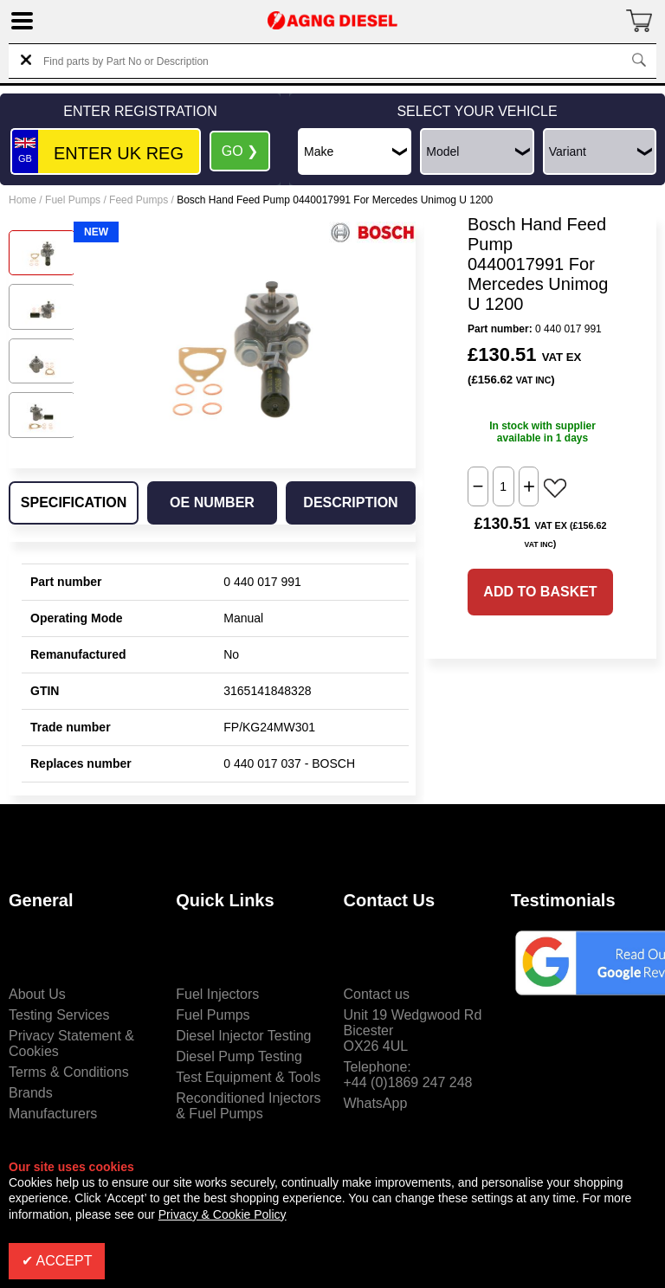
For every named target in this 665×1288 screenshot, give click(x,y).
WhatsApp (376, 1103)
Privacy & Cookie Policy (222, 1214)
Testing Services (59, 1015)
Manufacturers (53, 1113)
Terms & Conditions (69, 1072)
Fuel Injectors (217, 994)
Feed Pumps (138, 200)
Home (22, 200)
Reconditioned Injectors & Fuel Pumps (248, 1106)
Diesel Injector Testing (243, 1035)
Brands (31, 1092)
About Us (37, 994)
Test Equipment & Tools (248, 1077)
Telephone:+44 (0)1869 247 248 (408, 1074)
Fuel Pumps (72, 200)
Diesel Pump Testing (239, 1056)
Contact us (377, 994)
